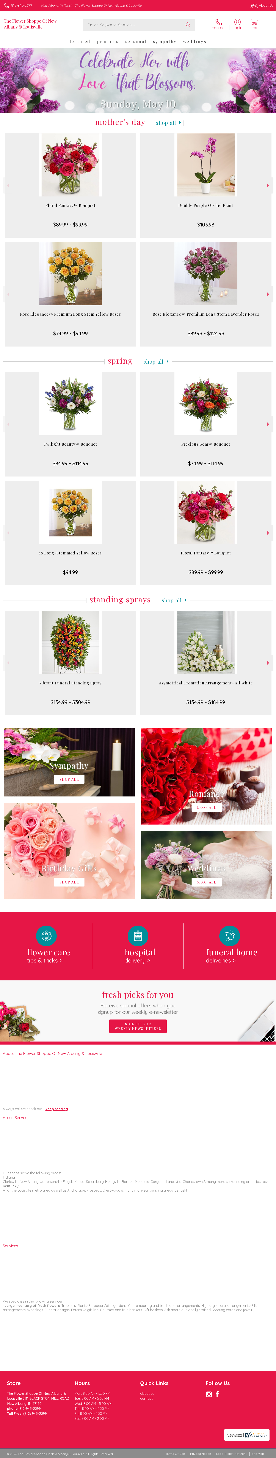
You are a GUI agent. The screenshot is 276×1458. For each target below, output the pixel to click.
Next (268, 185)
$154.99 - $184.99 (206, 702)
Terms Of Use (175, 1454)
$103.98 (205, 224)
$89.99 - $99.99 (70, 224)
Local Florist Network (231, 1454)
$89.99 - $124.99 (206, 333)
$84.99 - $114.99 (70, 463)
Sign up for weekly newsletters (138, 1026)
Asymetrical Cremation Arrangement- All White (206, 682)
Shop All (166, 122)
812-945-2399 (21, 5)
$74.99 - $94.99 (70, 333)
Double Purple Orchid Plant (205, 205)
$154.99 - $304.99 (70, 702)
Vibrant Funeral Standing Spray (70, 682)
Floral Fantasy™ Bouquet (70, 205)
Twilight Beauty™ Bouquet (70, 444)
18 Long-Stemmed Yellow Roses (70, 553)
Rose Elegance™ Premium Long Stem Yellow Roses (70, 314)
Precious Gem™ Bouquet (205, 444)
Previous (7, 185)
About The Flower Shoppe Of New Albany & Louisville (52, 1053)
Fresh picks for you (138, 1002)
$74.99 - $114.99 (206, 463)
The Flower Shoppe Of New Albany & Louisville (30, 24)
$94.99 (70, 572)
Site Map (258, 1454)
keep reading (56, 1109)
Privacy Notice (200, 1454)
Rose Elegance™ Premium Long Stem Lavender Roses (206, 314)
